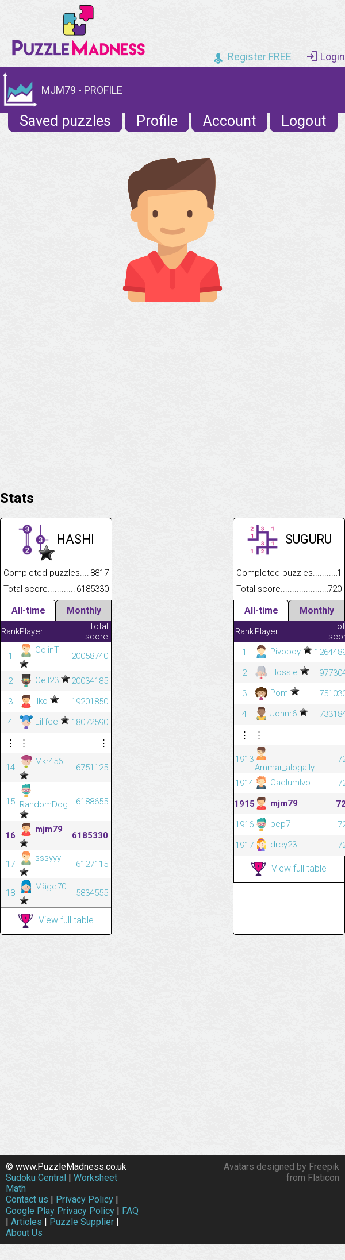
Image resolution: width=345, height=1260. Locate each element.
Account (229, 121)
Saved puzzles (65, 121)
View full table (56, 921)
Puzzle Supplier (81, 1221)
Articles (26, 1221)
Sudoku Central (36, 1177)
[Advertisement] (173, 393)
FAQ (130, 1210)
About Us (24, 1232)
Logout (303, 121)
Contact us (27, 1199)
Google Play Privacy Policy (60, 1210)
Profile (157, 121)
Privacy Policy (84, 1199)
